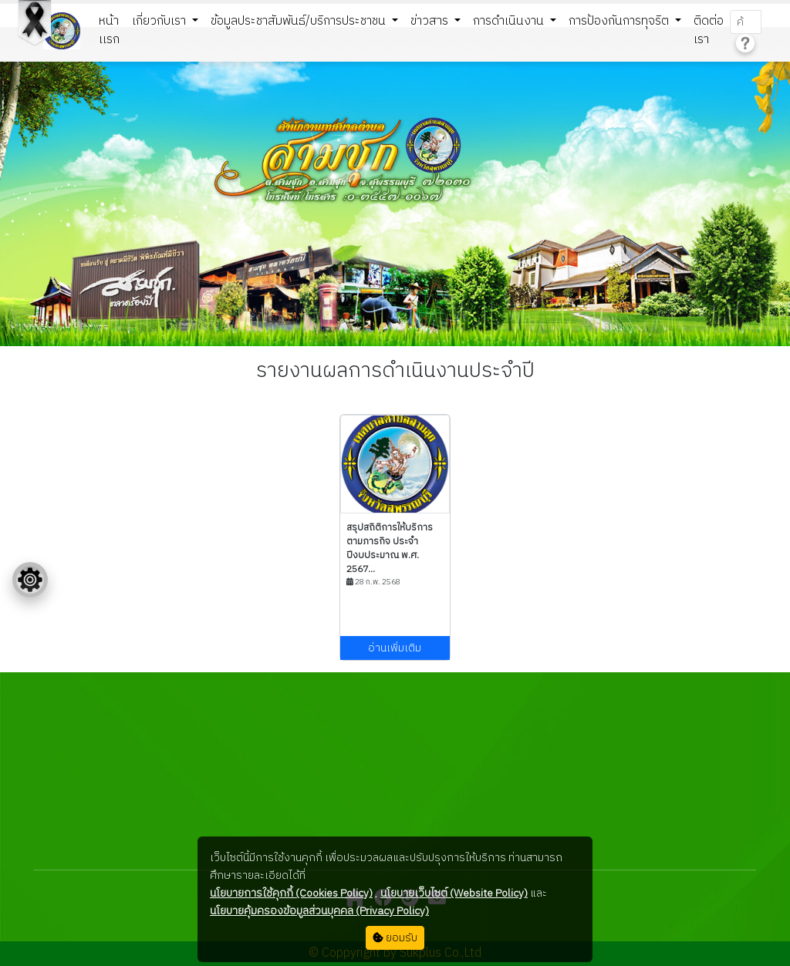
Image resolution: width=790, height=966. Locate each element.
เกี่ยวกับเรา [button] (160, 21)
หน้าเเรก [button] (109, 30)
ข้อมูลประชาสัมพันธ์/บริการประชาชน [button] (300, 21)
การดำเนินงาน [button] (510, 21)
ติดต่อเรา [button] (709, 30)
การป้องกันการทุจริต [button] (620, 21)
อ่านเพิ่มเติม (394, 648)
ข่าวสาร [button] (430, 21)
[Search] (745, 22)
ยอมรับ (395, 938)
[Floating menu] (30, 579)
